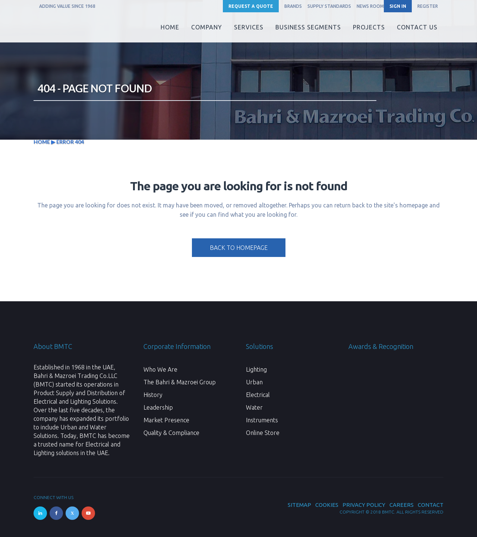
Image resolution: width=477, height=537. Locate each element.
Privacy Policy (363, 505)
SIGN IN (397, 6)
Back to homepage (239, 247)
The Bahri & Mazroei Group (179, 382)
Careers (401, 505)
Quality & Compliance (171, 432)
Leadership (158, 407)
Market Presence (166, 420)
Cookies (326, 505)
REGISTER (427, 6)
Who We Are (160, 369)
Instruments (262, 420)
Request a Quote (250, 6)
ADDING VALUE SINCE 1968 (67, 6)
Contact (430, 505)
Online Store (262, 432)
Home (42, 142)
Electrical (258, 394)
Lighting (256, 369)
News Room (370, 6)
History (152, 394)
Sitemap (299, 505)
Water (254, 407)
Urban (254, 382)
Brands (293, 6)
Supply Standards (329, 6)
